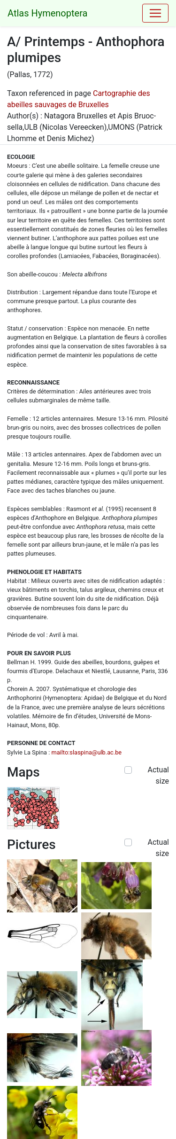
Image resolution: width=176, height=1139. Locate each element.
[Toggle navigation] (155, 13)
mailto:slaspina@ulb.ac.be (86, 752)
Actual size (158, 775)
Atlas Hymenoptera (47, 13)
